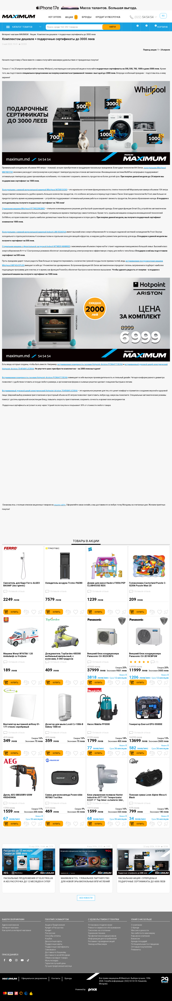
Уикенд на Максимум (97, 944)
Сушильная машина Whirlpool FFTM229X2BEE (23, 208)
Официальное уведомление (34, 978)
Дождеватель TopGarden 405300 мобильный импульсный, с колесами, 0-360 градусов (63, 656)
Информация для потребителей (102, 939)
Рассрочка (50, 933)
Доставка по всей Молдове (57, 955)
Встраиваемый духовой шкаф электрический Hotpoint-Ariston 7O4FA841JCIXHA (39, 391)
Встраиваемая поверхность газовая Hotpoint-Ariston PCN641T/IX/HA (34, 377)
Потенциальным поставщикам (145, 944)
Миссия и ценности (140, 930)
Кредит (48, 930)
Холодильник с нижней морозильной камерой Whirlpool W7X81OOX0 (34, 190)
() (143, 662)
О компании (136, 925)
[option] (86, 7)
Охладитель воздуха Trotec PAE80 (63, 583)
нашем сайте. (60, 505)
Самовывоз (50, 949)
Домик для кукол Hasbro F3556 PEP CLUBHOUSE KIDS (106, 584)
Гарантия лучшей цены (55, 963)
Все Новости (86, 898)
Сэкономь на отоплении (99, 930)
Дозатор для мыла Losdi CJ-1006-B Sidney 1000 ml (64, 725)
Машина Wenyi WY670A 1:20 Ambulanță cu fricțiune (18, 655)
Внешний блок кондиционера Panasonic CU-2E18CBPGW (145, 655)
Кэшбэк (48, 939)
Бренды (68, 978)
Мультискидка (51, 960)
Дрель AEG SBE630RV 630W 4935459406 (17, 796)
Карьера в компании (140, 936)
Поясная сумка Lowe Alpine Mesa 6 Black (148, 796)
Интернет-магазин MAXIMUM (15, 34)
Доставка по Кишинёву (55, 952)
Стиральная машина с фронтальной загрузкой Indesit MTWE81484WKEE (36, 246)
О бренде (135, 928)
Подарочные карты (53, 944)
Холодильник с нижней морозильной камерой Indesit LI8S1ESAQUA (34, 232)
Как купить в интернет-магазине (16, 930)
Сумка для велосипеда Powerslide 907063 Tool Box (63, 796)
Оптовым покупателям (141, 947)
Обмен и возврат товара (56, 958)
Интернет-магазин (10, 928)
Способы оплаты (53, 936)
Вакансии (135, 939)
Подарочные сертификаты (57, 947)
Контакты (56, 978)
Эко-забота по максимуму (143, 933)
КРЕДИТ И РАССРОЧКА (108, 17)
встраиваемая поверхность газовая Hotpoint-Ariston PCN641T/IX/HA (90, 364)
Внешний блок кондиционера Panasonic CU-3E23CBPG (103, 655)
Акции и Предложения (55, 925)
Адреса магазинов (10, 925)
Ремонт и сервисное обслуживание (104, 928)
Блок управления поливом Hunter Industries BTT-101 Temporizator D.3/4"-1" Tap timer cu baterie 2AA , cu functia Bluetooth (105, 797)
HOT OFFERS (54, 17)
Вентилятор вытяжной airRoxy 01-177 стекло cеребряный (21, 725)
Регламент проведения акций (101, 941)
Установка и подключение (100, 925)
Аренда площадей (139, 941)
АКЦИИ (69, 17)
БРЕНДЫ (86, 17)
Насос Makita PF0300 (98, 724)
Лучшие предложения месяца (58, 966)
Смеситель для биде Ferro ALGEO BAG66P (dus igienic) (21, 584)
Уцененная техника (96, 933)
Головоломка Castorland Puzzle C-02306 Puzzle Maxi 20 (147, 584)
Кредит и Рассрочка (54, 928)
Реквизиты (136, 949)
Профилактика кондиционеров (102, 936)
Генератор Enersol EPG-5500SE (145, 724)
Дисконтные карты (53, 941)
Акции (33, 34)
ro (163, 16)
